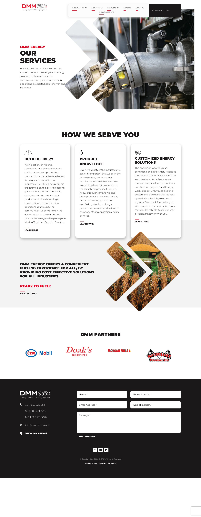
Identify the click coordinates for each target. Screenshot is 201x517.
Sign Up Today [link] (28, 293)
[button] (95, 450)
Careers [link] (127, 8)
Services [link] (96, 8)
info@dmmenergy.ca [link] (37, 425)
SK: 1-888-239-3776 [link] (35, 411)
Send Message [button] (87, 436)
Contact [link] (140, 8)
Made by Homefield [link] (107, 463)
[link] (34, 10)
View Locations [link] (106, 12)
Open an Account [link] (160, 10)
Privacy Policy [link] (91, 463)
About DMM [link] (78, 8)
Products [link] (111, 8)
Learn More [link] (31, 230)
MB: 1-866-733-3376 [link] (36, 417)
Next (177, 356)
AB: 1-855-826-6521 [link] (35, 405)
